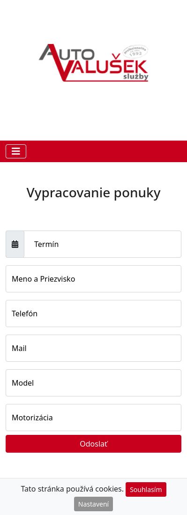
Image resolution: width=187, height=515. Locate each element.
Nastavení (93, 504)
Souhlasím (146, 489)
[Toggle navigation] (16, 151)
